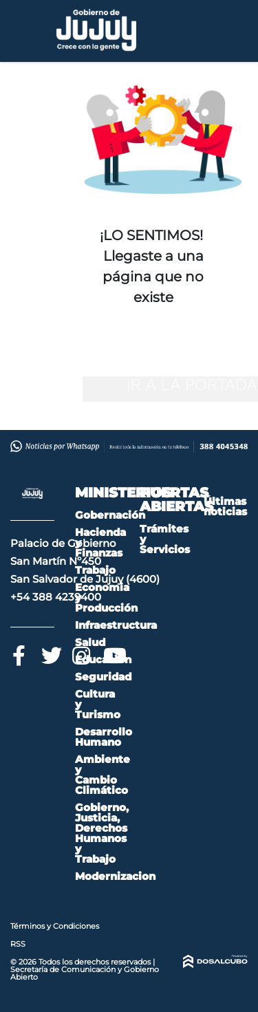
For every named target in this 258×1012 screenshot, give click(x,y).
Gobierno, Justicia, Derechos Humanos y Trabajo (102, 833)
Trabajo (95, 570)
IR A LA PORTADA (191, 384)
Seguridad (103, 676)
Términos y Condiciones (54, 926)
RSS (17, 944)
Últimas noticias (225, 506)
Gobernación (110, 514)
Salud (90, 642)
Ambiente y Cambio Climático (102, 775)
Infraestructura (116, 625)
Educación (103, 659)
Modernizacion (115, 876)
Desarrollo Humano (103, 737)
